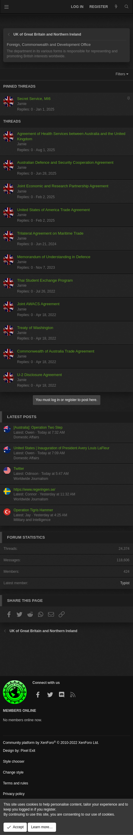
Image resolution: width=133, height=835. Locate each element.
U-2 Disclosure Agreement (39, 375)
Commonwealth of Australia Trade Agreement (55, 351)
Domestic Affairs (26, 437)
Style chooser (13, 761)
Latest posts (22, 417)
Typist (124, 583)
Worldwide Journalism (31, 479)
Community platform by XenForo (51, 743)
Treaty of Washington (35, 327)
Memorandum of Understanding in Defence (54, 257)
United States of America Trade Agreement (53, 210)
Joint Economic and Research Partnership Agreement (62, 186)
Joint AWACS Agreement (38, 304)
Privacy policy (13, 794)
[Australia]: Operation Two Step (38, 427)
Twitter (19, 469)
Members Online (19, 711)
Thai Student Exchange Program (45, 280)
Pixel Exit (28, 751)
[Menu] (6, 7)
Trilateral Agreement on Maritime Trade (50, 233)
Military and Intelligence (32, 520)
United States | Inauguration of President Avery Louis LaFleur (61, 448)
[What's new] (116, 7)
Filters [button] (120, 74)
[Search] (126, 7)
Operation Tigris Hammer (33, 510)
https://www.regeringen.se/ (34, 489)
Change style (13, 772)
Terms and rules (15, 783)
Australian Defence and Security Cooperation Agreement (65, 162)
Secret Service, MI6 (33, 98)
